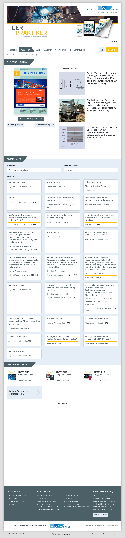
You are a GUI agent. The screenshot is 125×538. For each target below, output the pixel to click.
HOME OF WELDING (74, 496)
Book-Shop (12, 498)
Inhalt (11, 197)
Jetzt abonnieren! (100, 515)
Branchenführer (77, 49)
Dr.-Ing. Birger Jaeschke (18, 271)
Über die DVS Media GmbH (19, 496)
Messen (88, 224)
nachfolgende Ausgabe (45, 125)
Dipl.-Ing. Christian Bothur (96, 186)
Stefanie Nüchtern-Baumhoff (20, 246)
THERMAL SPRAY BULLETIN (47, 507)
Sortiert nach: (71, 165)
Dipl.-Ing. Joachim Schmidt (57, 294)
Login (112, 49)
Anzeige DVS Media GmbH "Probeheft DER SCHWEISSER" (98, 337)
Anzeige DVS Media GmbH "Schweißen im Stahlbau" (96, 233)
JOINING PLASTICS (44, 504)
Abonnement (61, 49)
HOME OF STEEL (72, 498)
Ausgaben (25, 49)
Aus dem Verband (54, 318)
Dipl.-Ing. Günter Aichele (95, 273)
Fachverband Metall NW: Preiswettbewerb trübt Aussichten (100, 198)
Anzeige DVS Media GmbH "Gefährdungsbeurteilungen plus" (62, 337)
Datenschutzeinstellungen (63, 534)
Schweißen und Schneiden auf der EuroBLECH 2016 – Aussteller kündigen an (100, 217)
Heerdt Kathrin (14, 325)
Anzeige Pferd (53, 232)
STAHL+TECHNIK (72, 504)
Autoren (48, 49)
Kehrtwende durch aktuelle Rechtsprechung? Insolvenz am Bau (24, 319)
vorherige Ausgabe (15, 125)
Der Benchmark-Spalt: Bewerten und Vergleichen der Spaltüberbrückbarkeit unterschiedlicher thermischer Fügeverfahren (102, 132)
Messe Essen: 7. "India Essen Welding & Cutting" (59, 216)
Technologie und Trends (18, 250)
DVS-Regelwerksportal (17, 501)
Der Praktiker (11, 55)
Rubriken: (11, 165)
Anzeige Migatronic (16, 351)
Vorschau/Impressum (17, 336)
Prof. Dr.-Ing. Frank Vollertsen (97, 298)
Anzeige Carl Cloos (16, 182)
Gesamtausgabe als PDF (31, 119)
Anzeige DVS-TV (53, 182)
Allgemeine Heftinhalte (17, 187)
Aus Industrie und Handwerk (58, 205)
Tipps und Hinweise (93, 277)
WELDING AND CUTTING (46, 501)
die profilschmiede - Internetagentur (106, 534)
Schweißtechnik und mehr (19, 275)
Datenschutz (112, 526)
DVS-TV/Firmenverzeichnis (96, 318)
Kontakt (114, 13)
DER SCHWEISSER (73, 501)
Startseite (12, 49)
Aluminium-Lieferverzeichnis (77, 507)
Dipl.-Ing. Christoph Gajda (57, 271)
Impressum (99, 526)
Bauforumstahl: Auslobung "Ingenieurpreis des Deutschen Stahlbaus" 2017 (22, 217)
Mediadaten (103, 13)
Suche (39, 49)
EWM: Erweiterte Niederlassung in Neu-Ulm (62, 198)
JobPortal (11, 504)
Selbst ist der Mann (93, 182)
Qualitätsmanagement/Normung (98, 308)
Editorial (88, 190)
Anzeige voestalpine (17, 285)
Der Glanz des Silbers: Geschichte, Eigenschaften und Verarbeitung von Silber (61, 287)
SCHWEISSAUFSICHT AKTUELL (49, 509)
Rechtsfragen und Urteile (18, 329)
